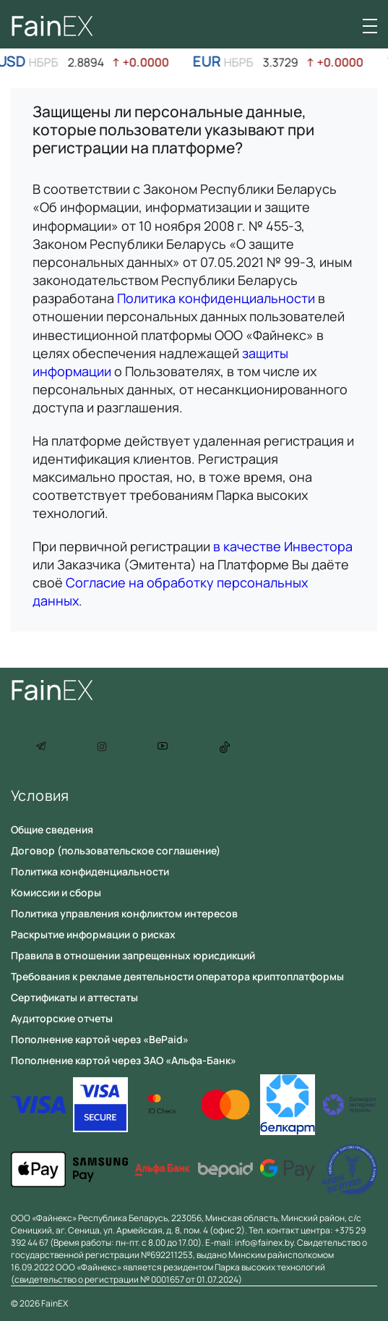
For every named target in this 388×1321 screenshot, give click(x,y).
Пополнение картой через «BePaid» (100, 1039)
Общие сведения (52, 829)
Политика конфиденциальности (216, 298)
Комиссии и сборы (56, 892)
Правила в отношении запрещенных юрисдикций (133, 955)
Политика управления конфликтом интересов (124, 913)
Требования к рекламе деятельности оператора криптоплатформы (177, 976)
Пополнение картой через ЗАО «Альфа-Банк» (123, 1060)
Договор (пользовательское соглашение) (115, 850)
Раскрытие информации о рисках (93, 934)
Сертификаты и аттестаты (74, 997)
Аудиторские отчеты (62, 1018)
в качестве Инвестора (283, 546)
